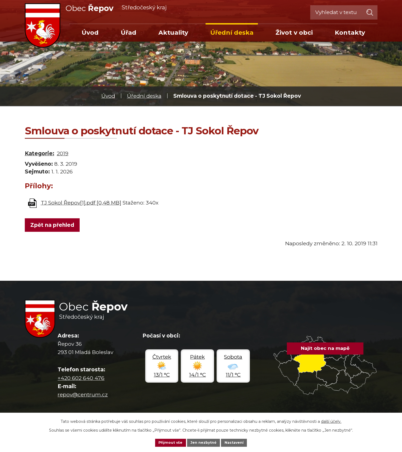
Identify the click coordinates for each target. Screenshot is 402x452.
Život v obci (294, 32)
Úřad (128, 32)
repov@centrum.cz (83, 396)
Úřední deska (144, 96)
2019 (62, 153)
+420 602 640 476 (81, 379)
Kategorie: (39, 153)
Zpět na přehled (53, 226)
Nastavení (237, 442)
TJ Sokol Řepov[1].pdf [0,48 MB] (81, 203)
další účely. (331, 420)
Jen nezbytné (203, 442)
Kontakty (350, 32)
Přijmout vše (167, 442)
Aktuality (173, 32)
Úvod (108, 96)
